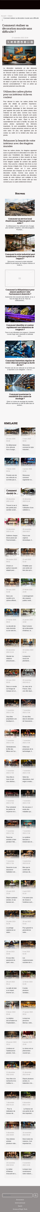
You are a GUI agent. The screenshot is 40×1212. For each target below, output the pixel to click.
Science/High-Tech (20, 1209)
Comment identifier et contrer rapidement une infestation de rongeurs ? (20, 327)
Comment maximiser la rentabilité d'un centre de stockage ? (20, 396)
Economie (20, 1200)
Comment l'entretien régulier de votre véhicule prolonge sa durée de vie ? (20, 363)
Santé (20, 1206)
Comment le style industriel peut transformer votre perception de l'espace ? (20, 256)
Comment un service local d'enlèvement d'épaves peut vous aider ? (20, 221)
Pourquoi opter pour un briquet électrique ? (29, 736)
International (20, 1203)
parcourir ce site (25, 106)
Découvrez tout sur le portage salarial (11, 917)
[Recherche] (17, 1195)
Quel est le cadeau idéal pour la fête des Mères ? (12, 736)
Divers (10, 16)
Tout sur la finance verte (28, 1097)
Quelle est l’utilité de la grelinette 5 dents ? (12, 796)
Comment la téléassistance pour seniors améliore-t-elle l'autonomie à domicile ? (20, 292)
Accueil (3, 16)
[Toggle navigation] (4, 4)
